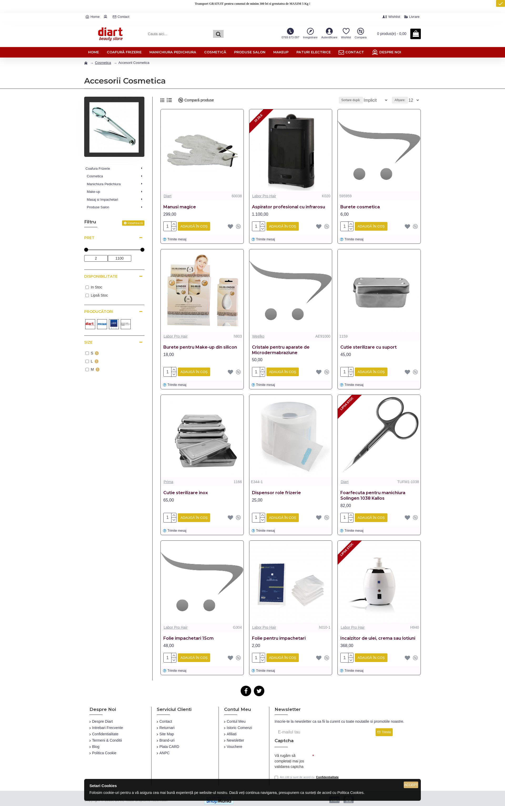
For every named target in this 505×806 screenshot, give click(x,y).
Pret (89, 237)
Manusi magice (179, 206)
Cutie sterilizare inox (185, 490)
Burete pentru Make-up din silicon (200, 346)
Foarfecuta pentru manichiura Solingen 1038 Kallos (372, 493)
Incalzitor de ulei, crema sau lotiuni (377, 635)
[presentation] (351, 757)
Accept (411, 785)
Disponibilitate (101, 276)
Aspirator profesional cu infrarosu (288, 206)
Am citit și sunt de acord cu (307, 775)
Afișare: (401, 100)
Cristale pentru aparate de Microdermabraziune (281, 349)
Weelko (258, 335)
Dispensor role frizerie (276, 490)
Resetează (135, 223)
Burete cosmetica (360, 206)
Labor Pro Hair (264, 196)
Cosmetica (103, 63)
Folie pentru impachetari (279, 635)
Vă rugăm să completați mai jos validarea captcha (289, 757)
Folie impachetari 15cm (188, 635)
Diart (167, 196)
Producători (98, 311)
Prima (168, 480)
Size (88, 342)
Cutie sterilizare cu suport (368, 346)
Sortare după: (348, 100)
